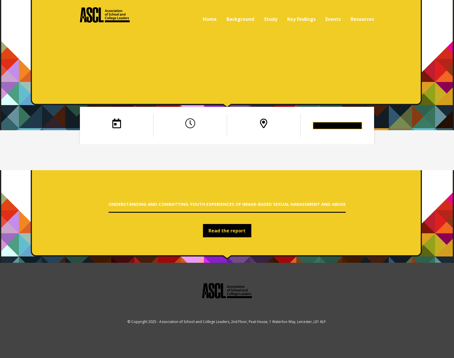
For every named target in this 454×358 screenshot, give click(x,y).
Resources (362, 19)
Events (333, 19)
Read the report (227, 230)
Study (270, 19)
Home (210, 19)
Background (240, 19)
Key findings (301, 19)
